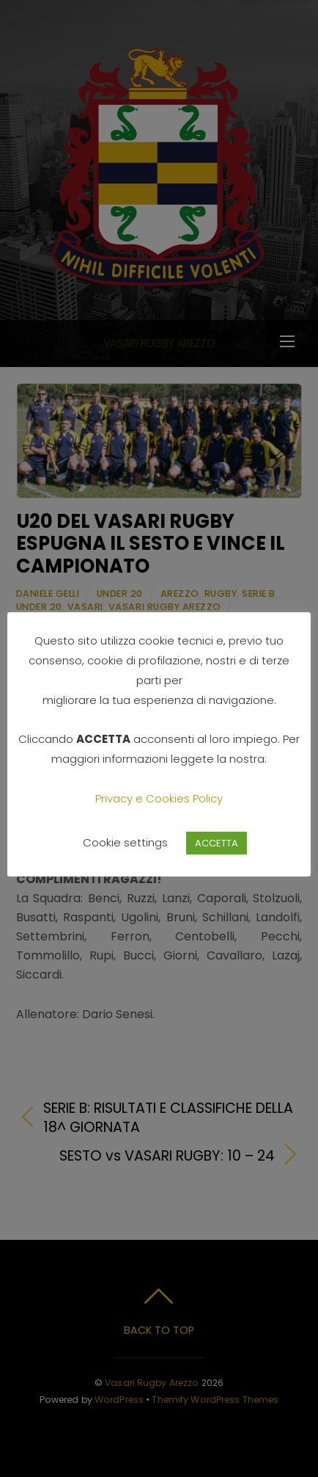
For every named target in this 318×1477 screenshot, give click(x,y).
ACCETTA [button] (216, 843)
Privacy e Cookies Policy (159, 798)
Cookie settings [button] (125, 842)
